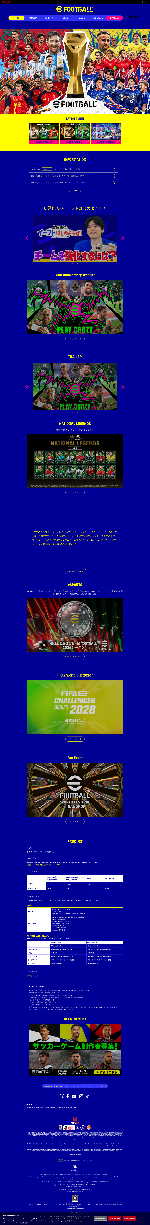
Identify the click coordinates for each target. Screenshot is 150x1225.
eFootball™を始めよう (75, 571)
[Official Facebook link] (68, 1096)
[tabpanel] (75, 238)
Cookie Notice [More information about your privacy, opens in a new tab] (24, 1223)
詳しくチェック (75, 338)
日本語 (144, 2)
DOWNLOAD (114, 18)
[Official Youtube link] (74, 1096)
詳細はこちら (32, 975)
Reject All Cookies (115, 1218)
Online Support (98, 18)
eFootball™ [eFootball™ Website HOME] (75, 9)
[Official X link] (62, 1096)
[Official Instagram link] (81, 1096)
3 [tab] (79, 263)
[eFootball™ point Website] (133, 18)
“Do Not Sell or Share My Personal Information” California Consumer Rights (51, 1108)
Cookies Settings (100, 1218)
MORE (76, 191)
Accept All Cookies (129, 1218)
